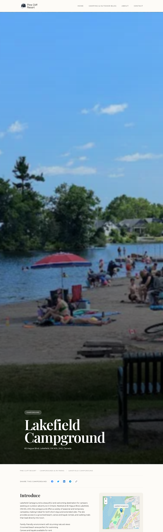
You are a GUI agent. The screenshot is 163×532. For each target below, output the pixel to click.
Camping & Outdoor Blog (103, 6)
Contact (138, 6)
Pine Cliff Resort (29, 470)
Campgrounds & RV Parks (55, 470)
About (125, 6)
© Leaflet (136, 528)
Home (81, 6)
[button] (121, 510)
